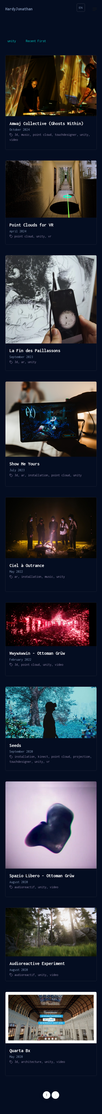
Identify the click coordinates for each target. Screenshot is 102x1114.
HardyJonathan (19, 9)
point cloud (42, 134)
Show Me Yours (24, 463)
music (25, 134)
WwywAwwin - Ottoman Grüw (37, 653)
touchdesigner (66, 134)
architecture (31, 1061)
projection (81, 756)
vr (49, 236)
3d (16, 134)
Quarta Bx (19, 1050)
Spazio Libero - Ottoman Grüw (41, 875)
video (13, 139)
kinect (43, 756)
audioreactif (24, 887)
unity (12, 41)
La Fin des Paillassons (34, 350)
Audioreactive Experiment (37, 963)
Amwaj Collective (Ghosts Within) (46, 123)
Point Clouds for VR (31, 224)
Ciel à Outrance (26, 565)
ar (23, 362)
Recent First (36, 41)
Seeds (15, 745)
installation (38, 475)
